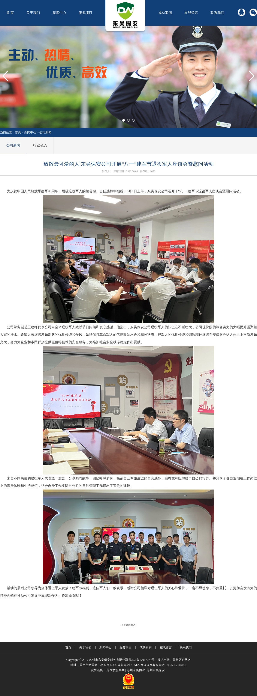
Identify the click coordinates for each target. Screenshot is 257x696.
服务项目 (85, 13)
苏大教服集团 (116, 670)
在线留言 (191, 13)
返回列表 (131, 625)
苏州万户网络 (182, 659)
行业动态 (40, 145)
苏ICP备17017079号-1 (143, 659)
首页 (18, 132)
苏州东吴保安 (156, 670)
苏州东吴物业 (136, 670)
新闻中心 (59, 13)
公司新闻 (45, 132)
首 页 (10, 13)
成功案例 (165, 13)
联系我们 (217, 13)
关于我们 (33, 13)
